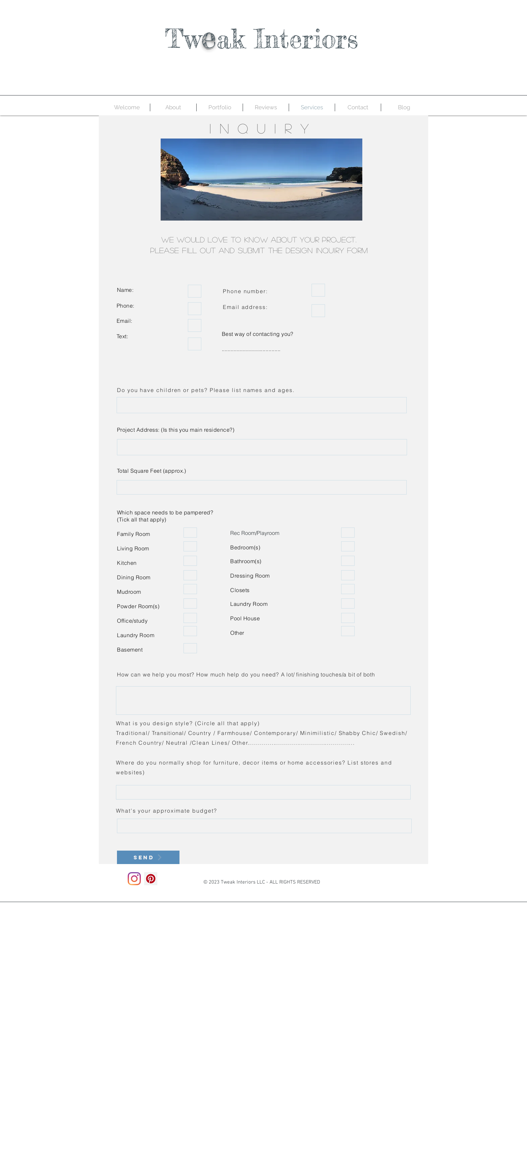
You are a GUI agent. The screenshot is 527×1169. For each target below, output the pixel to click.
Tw (183, 38)
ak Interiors (287, 38)
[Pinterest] (150, 878)
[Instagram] (134, 878)
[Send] (148, 857)
